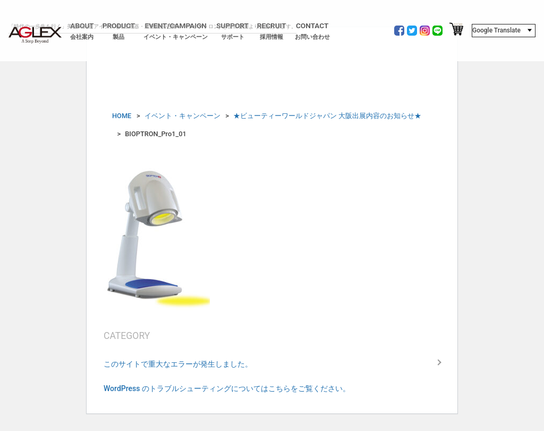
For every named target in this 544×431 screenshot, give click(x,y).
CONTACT (312, 31)
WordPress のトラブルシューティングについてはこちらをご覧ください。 (227, 388)
